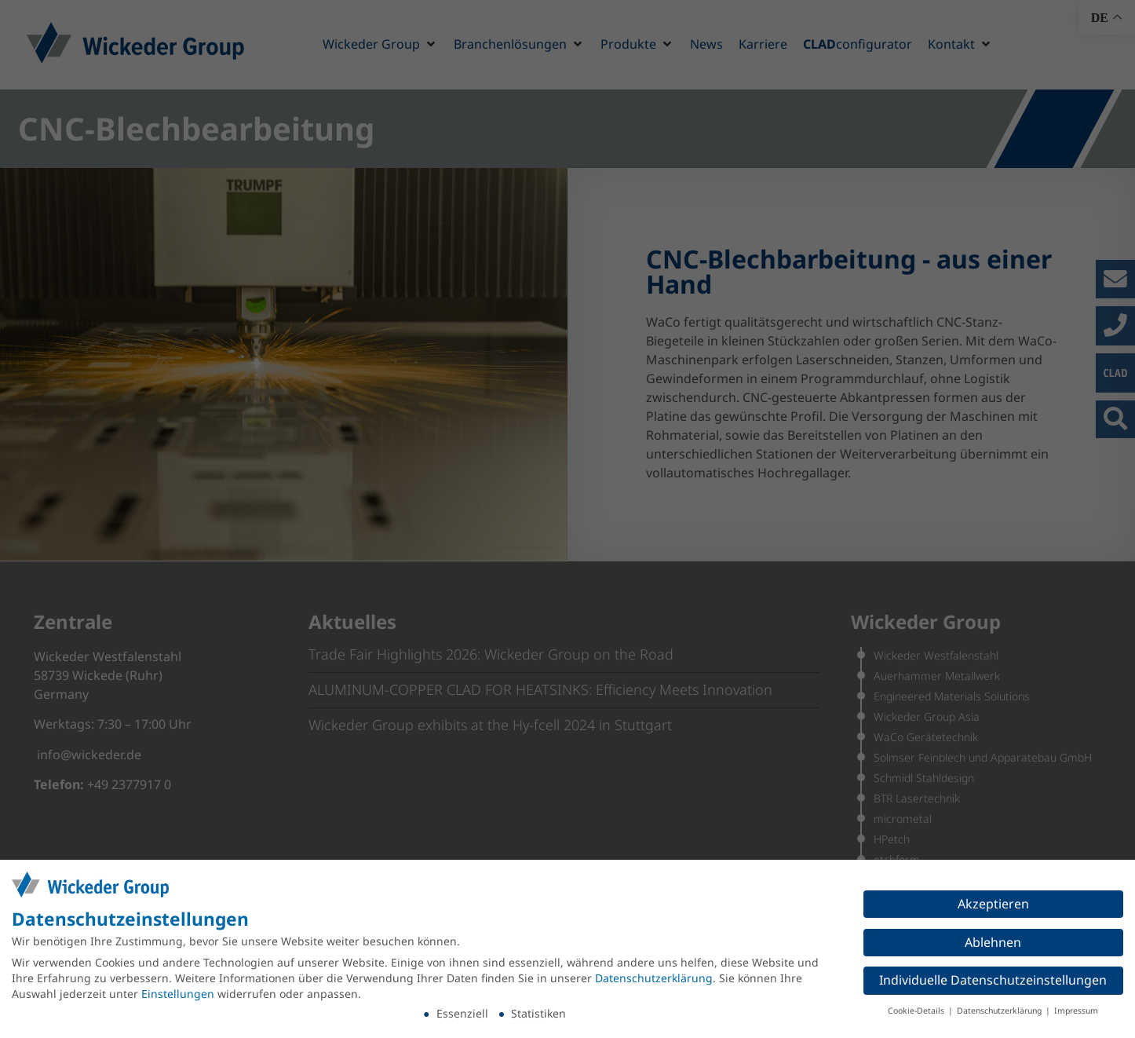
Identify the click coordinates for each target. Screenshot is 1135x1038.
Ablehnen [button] (993, 942)
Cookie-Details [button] (917, 1010)
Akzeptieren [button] (993, 903)
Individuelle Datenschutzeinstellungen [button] (993, 980)
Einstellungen (177, 993)
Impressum (1076, 1010)
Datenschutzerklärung (654, 977)
